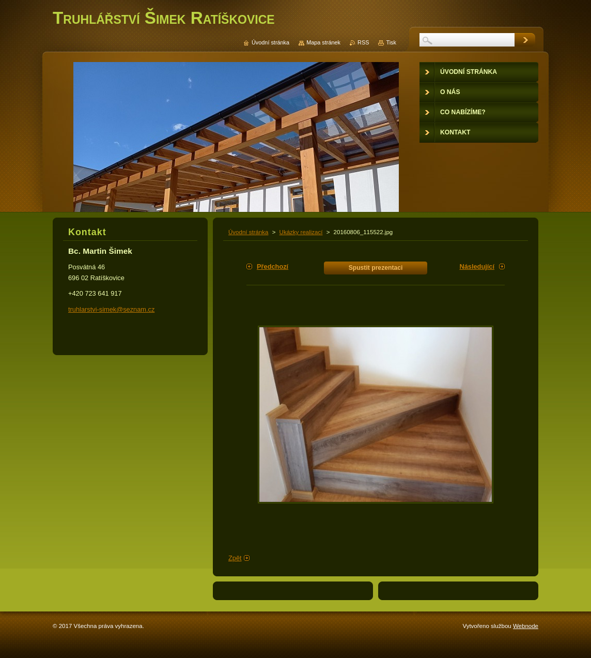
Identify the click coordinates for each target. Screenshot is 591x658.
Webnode (525, 626)
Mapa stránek (323, 42)
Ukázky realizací (301, 232)
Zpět (235, 558)
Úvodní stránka (248, 232)
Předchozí (272, 266)
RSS (363, 42)
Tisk (391, 42)
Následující (476, 266)
